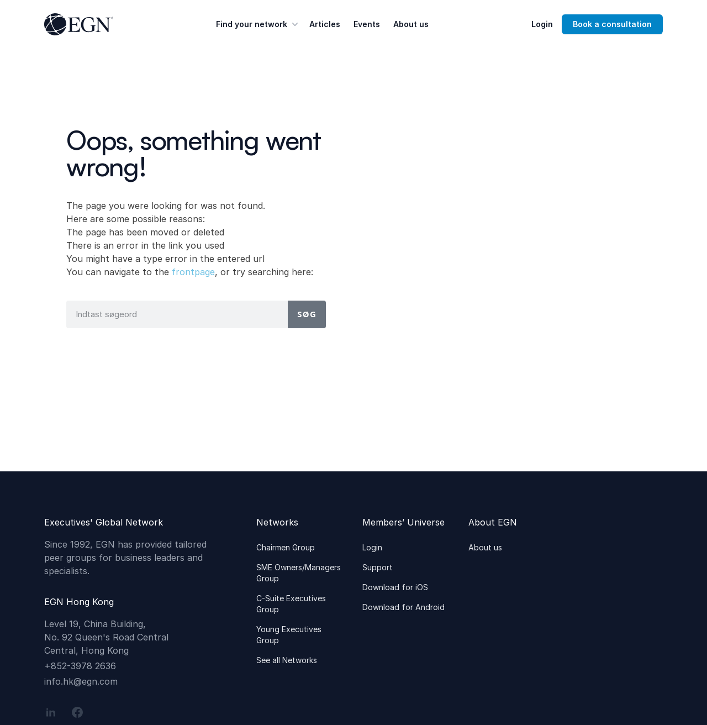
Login (542, 24)
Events (367, 24)
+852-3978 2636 (80, 665)
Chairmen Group (285, 547)
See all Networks (286, 660)
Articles (324, 24)
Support (377, 567)
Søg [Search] (306, 313)
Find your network (258, 24)
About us (411, 24)
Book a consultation (612, 24)
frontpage (193, 271)
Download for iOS (395, 587)
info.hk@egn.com (81, 681)
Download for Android (403, 607)
